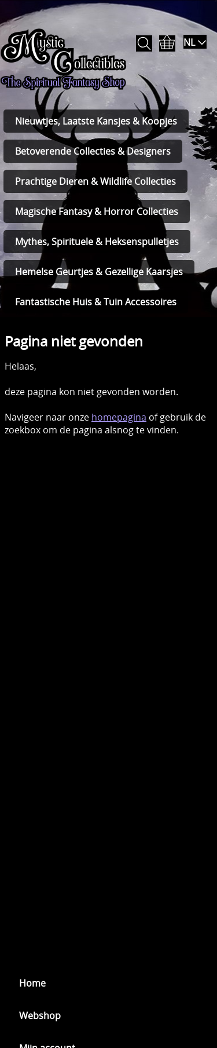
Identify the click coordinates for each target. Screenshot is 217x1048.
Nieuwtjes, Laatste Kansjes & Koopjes (96, 121)
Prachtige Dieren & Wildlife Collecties (95, 181)
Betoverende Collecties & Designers (93, 151)
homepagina (118, 417)
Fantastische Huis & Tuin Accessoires (95, 301)
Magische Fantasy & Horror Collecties (96, 211)
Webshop (40, 1015)
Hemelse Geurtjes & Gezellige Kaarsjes (99, 271)
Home (32, 983)
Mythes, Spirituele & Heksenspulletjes (97, 241)
